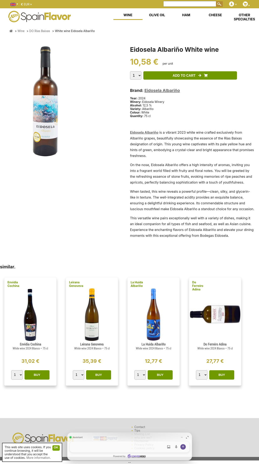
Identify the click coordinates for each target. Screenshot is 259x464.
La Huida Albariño (137, 284)
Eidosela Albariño (162, 90)
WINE (127, 15)
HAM (186, 15)
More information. (38, 457)
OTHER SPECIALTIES (244, 17)
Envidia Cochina (13, 284)
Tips (137, 430)
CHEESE (215, 15)
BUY (37, 374)
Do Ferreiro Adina (197, 285)
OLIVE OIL (157, 15)
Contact (139, 427)
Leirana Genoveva (76, 284)
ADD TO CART (190, 75)
